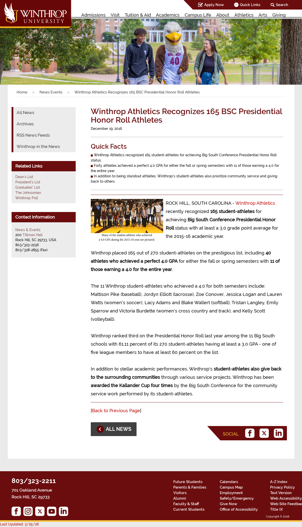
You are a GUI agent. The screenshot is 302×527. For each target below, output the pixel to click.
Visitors (180, 493)
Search (282, 5)
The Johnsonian (28, 193)
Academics (168, 15)
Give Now (228, 504)
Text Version (281, 493)
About (222, 15)
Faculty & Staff (186, 504)
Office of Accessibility (239, 509)
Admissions (93, 15)
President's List (27, 182)
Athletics (243, 15)
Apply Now (214, 5)
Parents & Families (189, 487)
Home (22, 92)
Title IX (276, 509)
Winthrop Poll (26, 198)
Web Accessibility (286, 498)
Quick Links (250, 5)
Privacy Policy (282, 487)
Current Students (188, 509)
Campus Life (198, 15)
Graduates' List (27, 187)
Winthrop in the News (38, 146)
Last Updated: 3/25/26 (19, 524)
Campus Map (231, 487)
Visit (115, 15)
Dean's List (24, 177)
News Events (50, 92)
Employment (231, 493)
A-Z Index (278, 482)
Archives (25, 123)
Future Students (187, 482)
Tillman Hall (32, 235)
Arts (262, 15)
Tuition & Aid (138, 15)
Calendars (229, 482)
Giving (279, 15)
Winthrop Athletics (255, 203)
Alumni (179, 498)
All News (25, 112)
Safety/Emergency (237, 498)
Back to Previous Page (116, 410)
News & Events (27, 230)
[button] (22, 47)
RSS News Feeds (33, 135)
